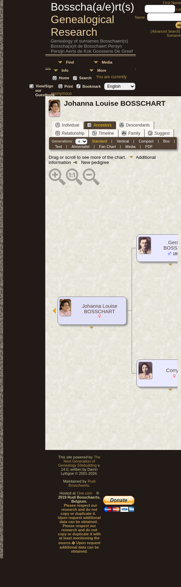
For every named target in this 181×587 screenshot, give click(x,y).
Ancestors (99, 125)
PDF (149, 147)
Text (58, 147)
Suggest (158, 133)
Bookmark (91, 86)
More (101, 70)
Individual (67, 125)
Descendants (134, 125)
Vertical (123, 141)
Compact (145, 141)
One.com (84, 493)
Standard (99, 141)
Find (70, 62)
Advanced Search (165, 31)
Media (107, 62)
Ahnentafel (80, 147)
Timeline (103, 133)
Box (166, 141)
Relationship (69, 133)
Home (64, 78)
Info (65, 70)
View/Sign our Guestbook (45, 86)
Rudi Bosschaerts (81, 483)
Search (85, 78)
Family (131, 133)
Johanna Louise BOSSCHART (99, 308)
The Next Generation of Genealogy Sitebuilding (79, 461)
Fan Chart (107, 147)
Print (68, 86)
